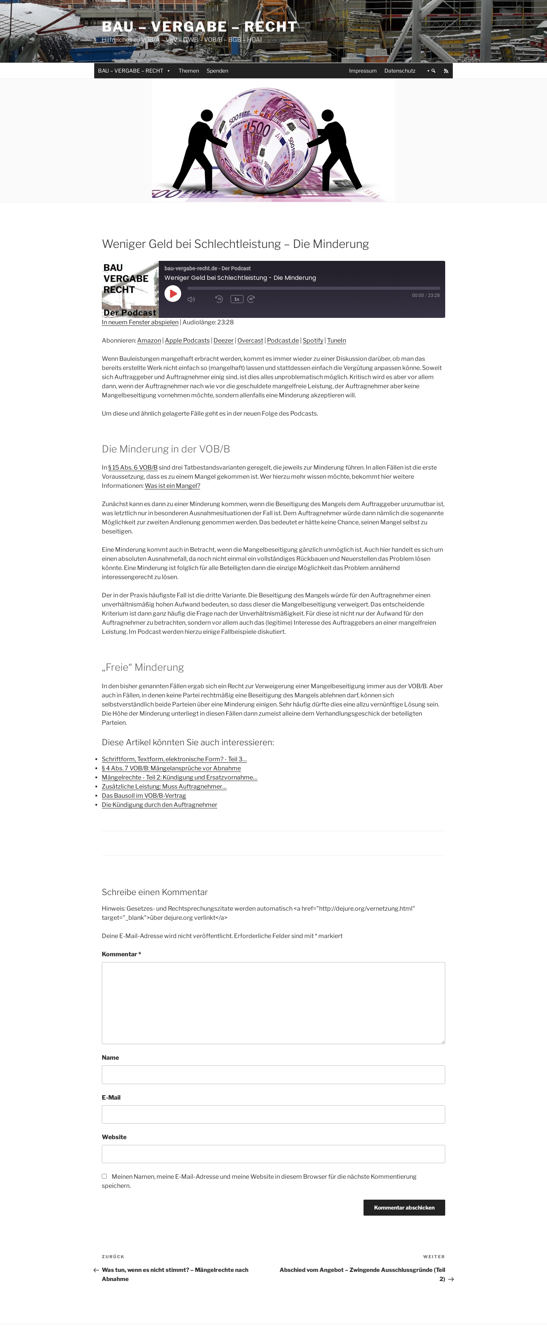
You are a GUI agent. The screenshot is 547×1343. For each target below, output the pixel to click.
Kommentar (121, 954)
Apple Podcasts (187, 340)
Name (110, 1057)
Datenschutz (400, 70)
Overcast (250, 340)
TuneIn (336, 340)
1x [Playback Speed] (237, 299)
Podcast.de (283, 340)
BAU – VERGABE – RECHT (134, 70)
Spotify (313, 340)
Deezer (223, 340)
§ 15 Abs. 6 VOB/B (133, 467)
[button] (429, 70)
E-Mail (111, 1097)
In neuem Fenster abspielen (140, 322)
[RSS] (446, 70)
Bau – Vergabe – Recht (200, 26)
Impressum (363, 70)
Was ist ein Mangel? (172, 485)
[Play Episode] (172, 293)
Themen (189, 70)
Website (114, 1137)
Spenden (217, 70)
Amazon (149, 340)
